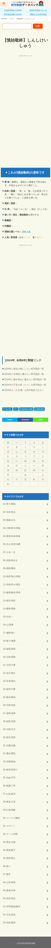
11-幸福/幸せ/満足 (11, 584)
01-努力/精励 (9, 504)
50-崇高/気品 (9, 898)
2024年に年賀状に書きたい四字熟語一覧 (24, 374)
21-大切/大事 (9, 665)
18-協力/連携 (9, 640)
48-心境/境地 (9, 882)
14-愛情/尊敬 (9, 608)
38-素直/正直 (9, 801)
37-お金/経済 (9, 793)
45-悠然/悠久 (9, 858)
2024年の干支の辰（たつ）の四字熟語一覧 (25, 385)
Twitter (10, 420)
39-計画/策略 (9, 810)
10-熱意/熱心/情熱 (11, 576)
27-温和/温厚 (9, 713)
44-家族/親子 (9, 850)
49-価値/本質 (9, 890)
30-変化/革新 (9, 737)
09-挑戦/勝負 (9, 568)
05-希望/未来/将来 (11, 536)
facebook (25, 420)
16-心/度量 (8, 624)
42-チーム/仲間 (10, 834)
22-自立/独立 (9, 673)
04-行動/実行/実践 (11, 528)
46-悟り (6, 866)
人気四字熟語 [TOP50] (13, 10)
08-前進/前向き (10, 560)
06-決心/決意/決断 (11, 544)
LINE (40, 420)
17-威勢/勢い (9, 632)
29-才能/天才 (9, 729)
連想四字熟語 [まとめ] (38, 10)
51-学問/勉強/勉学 (11, 906)
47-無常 (6, 874)
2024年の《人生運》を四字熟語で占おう (24, 390)
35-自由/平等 (9, 777)
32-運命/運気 (9, 753)
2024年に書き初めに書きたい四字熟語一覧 (25, 379)
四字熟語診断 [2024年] (13, 14)
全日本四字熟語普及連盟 (26, 943)
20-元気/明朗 (9, 657)
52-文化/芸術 (9, 914)
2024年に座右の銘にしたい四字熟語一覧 (24, 369)
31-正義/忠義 (9, 745)
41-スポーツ (9, 826)
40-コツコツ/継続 (11, 818)
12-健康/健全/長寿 (11, 592)
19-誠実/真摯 (9, 649)
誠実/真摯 (40, 409)
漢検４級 (26, 231)
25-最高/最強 (9, 697)
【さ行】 (8, 409)
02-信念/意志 (9, 512)
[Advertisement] (25, 83)
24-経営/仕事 (9, 689)
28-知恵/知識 (9, 721)
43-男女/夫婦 (9, 842)
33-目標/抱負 (9, 761)
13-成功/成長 (9, 600)
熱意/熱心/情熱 (27, 409)
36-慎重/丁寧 (9, 785)
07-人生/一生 (9, 552)
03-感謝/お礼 (9, 520)
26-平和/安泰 (9, 705)
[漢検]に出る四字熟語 (38, 14)
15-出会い (8, 616)
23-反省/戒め (9, 681)
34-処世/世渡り (10, 769)
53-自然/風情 (9, 922)
